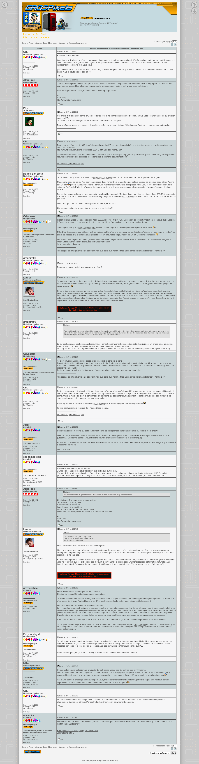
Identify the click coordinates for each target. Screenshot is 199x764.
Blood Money (128, 196)
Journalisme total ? (65, 733)
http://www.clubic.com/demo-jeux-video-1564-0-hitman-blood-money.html (89, 150)
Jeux (37, 43)
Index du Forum (27, 43)
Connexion (94, 25)
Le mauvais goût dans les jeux (70, 163)
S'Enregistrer (112, 23)
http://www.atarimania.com (69, 100)
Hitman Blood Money (102, 177)
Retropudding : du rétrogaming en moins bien (77, 730)
